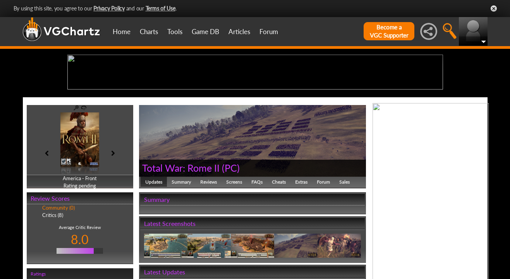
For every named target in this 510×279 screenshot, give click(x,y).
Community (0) (58, 268)
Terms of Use (160, 8)
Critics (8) (52, 275)
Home (122, 32)
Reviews (208, 242)
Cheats (279, 242)
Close (494, 8)
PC (231, 228)
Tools (174, 32)
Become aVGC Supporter (389, 31)
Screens (234, 242)
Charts (149, 32)
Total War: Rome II (181, 228)
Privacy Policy (109, 8)
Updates (153, 242)
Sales (344, 242)
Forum (268, 32)
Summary (181, 242)
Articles (239, 32)
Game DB (205, 32)
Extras (301, 242)
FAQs (257, 242)
